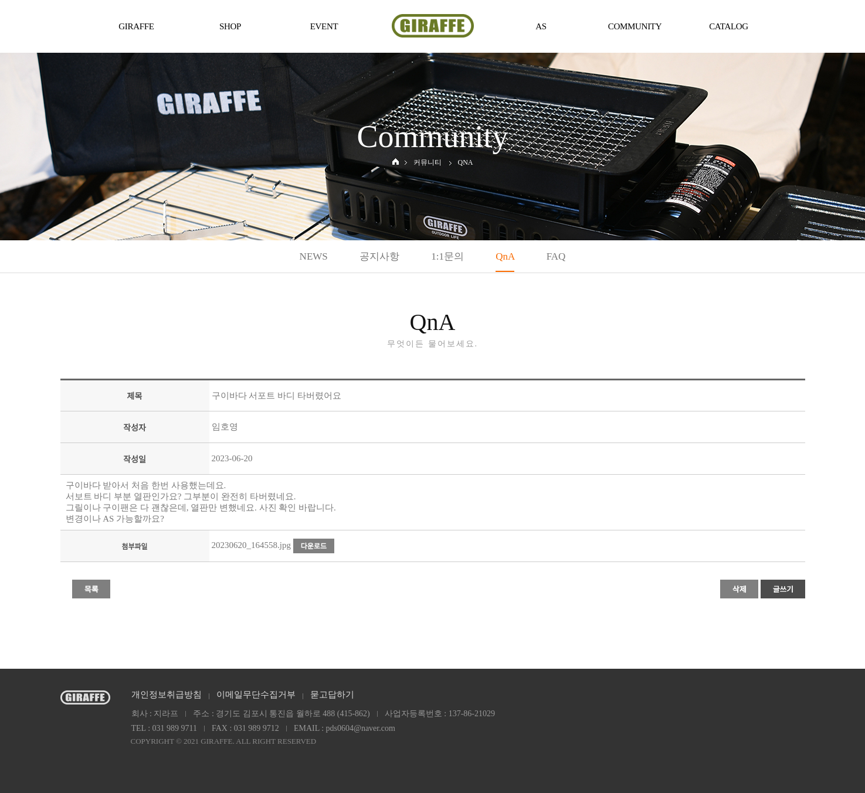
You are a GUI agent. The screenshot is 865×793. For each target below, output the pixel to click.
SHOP (230, 26)
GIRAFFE (136, 26)
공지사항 (379, 256)
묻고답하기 (332, 694)
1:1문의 (447, 256)
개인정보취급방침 (166, 694)
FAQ (556, 256)
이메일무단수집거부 (256, 694)
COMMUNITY (635, 26)
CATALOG (728, 26)
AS (541, 26)
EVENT (324, 26)
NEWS (314, 256)
